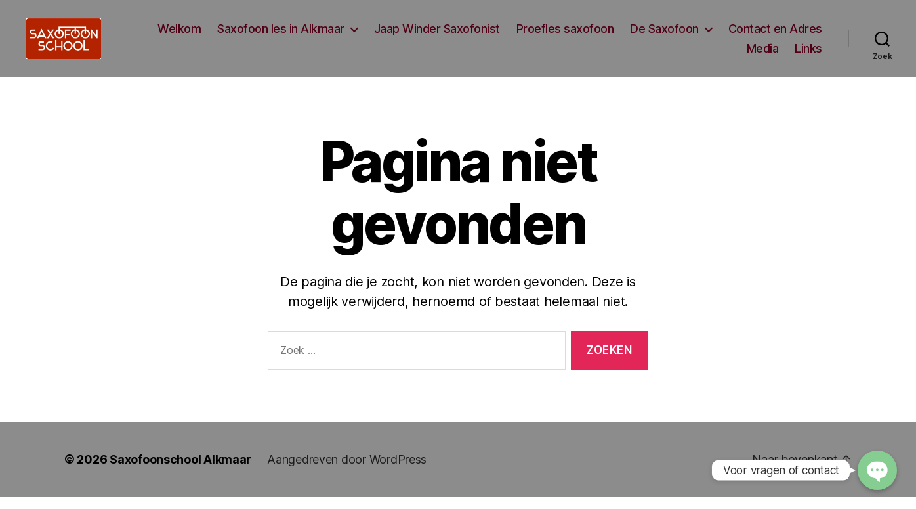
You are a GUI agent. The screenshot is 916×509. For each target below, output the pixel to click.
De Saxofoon (664, 35)
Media (763, 54)
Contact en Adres (775, 35)
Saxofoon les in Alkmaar (280, 35)
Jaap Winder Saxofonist (437, 35)
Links (808, 54)
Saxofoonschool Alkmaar (180, 472)
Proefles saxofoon (565, 35)
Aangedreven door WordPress (347, 472)
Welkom (179, 35)
